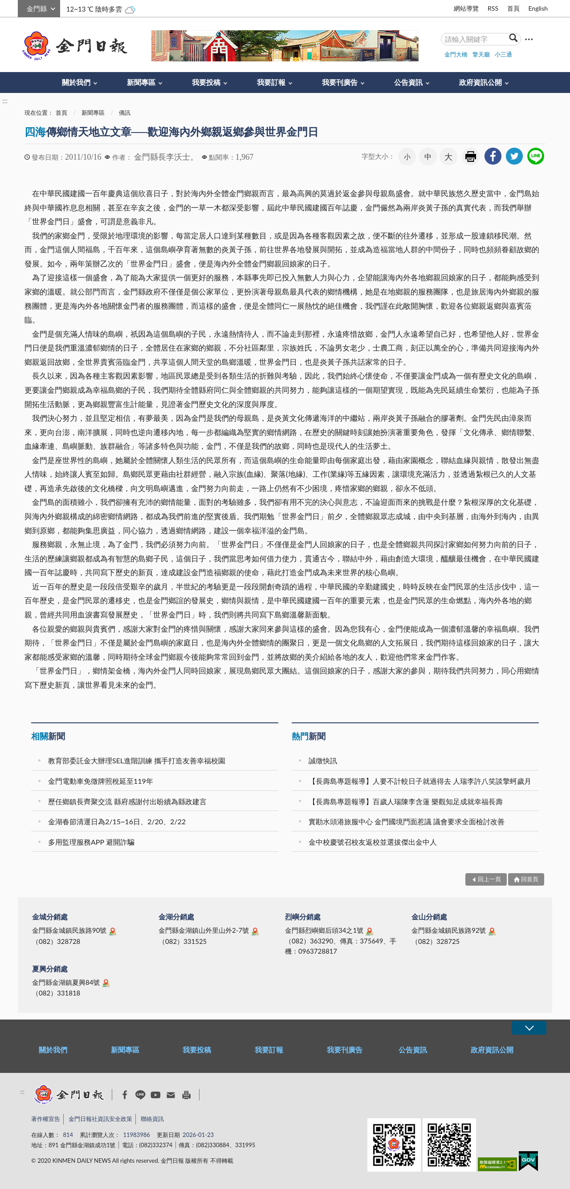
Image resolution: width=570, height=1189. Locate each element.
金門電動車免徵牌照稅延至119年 (100, 781)
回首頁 (529, 879)
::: (22, 7)
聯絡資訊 (152, 1118)
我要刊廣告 (340, 82)
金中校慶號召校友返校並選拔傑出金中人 (373, 842)
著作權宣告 (45, 1118)
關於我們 (76, 82)
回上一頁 (489, 879)
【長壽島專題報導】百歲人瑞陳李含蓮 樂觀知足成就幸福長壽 (406, 801)
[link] (492, 156)
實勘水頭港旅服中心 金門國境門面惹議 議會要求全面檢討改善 (407, 821)
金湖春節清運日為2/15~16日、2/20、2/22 (117, 821)
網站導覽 (466, 8)
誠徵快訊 (323, 760)
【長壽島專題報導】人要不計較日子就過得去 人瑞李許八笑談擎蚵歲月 (420, 781)
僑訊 (124, 112)
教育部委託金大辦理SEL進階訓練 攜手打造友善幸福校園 (136, 760)
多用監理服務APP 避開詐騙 (91, 842)
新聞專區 (141, 82)
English (538, 8)
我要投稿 (206, 82)
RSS (493, 8)
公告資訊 (408, 82)
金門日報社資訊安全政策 (100, 1118)
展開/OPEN (529, 1028)
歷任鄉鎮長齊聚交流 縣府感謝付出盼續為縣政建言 (127, 801)
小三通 (503, 54)
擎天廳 (481, 54)
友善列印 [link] (471, 156)
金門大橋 (456, 54)
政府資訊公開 (480, 82)
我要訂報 (271, 82)
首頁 (513, 8)
